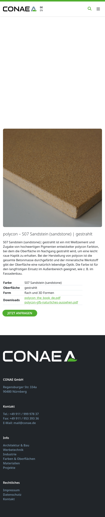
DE (41, 7)
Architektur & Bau (16, 445)
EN (41, 10)
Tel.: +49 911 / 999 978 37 (21, 414)
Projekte (9, 468)
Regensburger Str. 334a (20, 387)
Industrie (10, 454)
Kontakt (9, 499)
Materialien (11, 463)
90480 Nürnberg (15, 391)
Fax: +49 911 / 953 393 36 (21, 418)
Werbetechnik (13, 450)
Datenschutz (12, 495)
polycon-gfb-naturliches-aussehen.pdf (51, 302)
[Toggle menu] (98, 9)
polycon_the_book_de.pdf (42, 298)
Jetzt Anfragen (20, 313)
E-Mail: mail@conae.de (19, 423)
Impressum (11, 490)
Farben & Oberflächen (19, 459)
